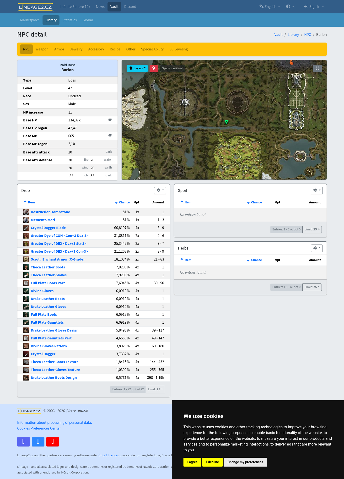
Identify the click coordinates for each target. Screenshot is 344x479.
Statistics (69, 20)
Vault (114, 6)
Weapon (42, 49)
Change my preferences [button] (245, 462)
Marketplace (30, 20)
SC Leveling (178, 49)
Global (87, 20)
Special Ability (152, 49)
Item (29, 202)
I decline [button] (212, 462)
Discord (130, 6)
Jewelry (76, 49)
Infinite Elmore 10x (75, 6)
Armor (59, 49)
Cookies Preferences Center (39, 428)
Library (51, 20)
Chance (122, 202)
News (100, 6)
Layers (136, 68)
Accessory (96, 49)
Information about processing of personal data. (54, 422)
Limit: (154, 389)
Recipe (115, 49)
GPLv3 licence (108, 455)
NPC (307, 34)
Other (130, 49)
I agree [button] (192, 462)
